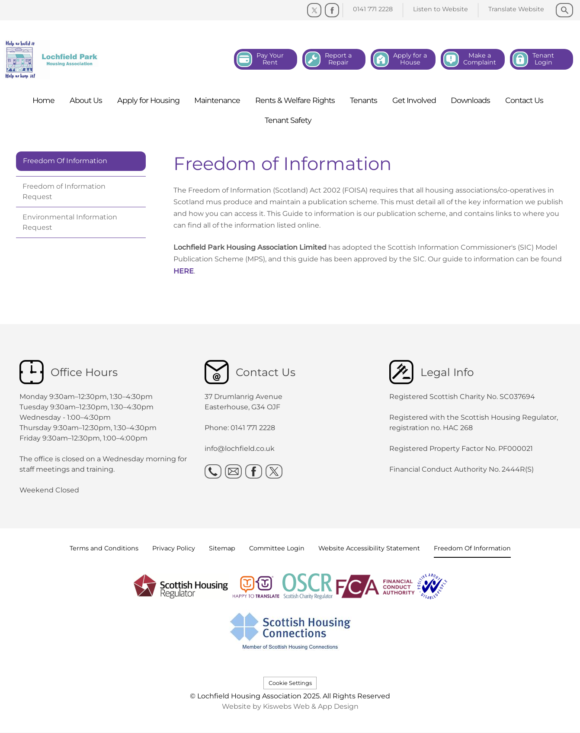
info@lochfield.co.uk (240, 448)
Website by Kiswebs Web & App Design (290, 706)
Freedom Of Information (65, 161)
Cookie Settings (290, 683)
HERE (183, 271)
